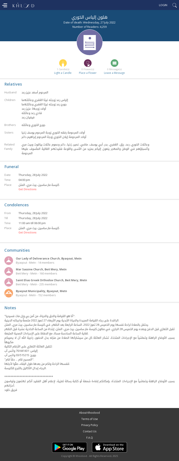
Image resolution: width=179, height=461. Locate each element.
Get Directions (27, 189)
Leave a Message (114, 73)
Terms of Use (89, 419)
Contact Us (89, 431)
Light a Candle (63, 73)
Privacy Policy (89, 425)
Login (163, 5)
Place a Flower (88, 73)
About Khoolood (89, 413)
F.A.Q (89, 438)
